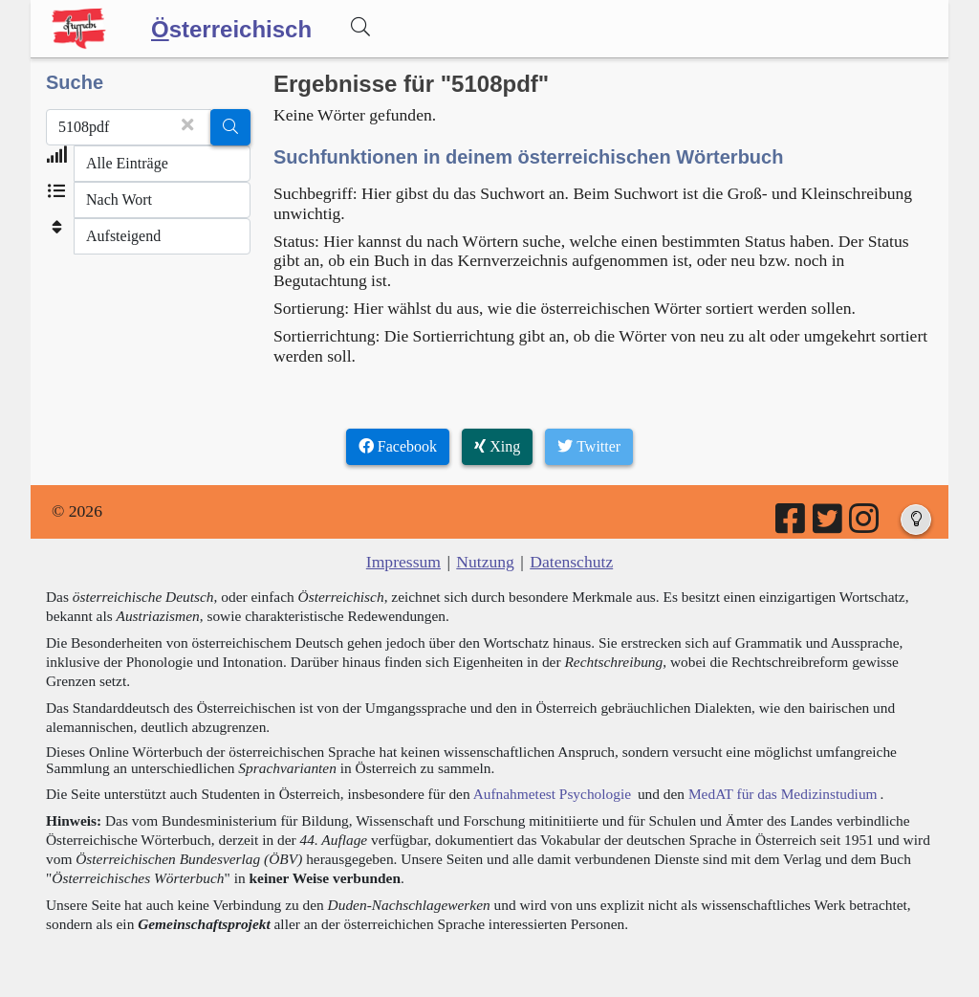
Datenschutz (571, 561)
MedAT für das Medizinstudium (783, 794)
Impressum (403, 561)
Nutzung (485, 561)
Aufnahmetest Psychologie (552, 794)
